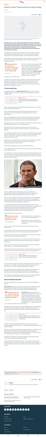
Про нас (5, 427)
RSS (24, 416)
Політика (6, 4)
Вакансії (25, 427)
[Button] (35, 14)
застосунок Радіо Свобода (23, 372)
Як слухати (6, 416)
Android (16, 374)
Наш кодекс (6, 429)
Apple (12, 374)
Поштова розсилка (8, 421)
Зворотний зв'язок (27, 429)
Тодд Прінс (6, 10)
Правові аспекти (7, 431)
